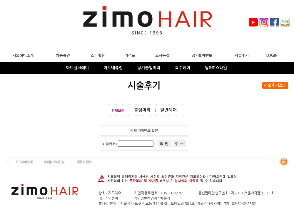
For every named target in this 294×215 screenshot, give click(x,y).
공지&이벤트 (202, 55)
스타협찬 (98, 55)
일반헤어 (168, 110)
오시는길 (162, 55)
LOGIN (272, 55)
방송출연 (63, 55)
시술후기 (242, 55)
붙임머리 (142, 110)
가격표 (130, 55)
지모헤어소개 (23, 55)
